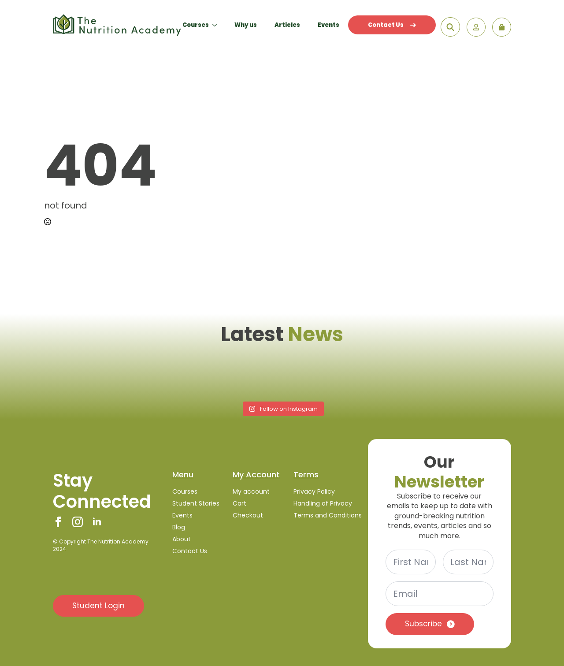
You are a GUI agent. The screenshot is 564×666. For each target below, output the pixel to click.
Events (328, 25)
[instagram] (77, 522)
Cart (239, 503)
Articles (287, 25)
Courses (195, 25)
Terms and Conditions (323, 515)
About (181, 539)
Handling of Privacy (322, 503)
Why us (245, 25)
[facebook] (58, 522)
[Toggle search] (450, 27)
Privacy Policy (314, 491)
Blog (178, 527)
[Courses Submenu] (217, 25)
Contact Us (392, 25)
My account (251, 491)
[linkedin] (97, 522)
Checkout (248, 515)
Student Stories (195, 503)
